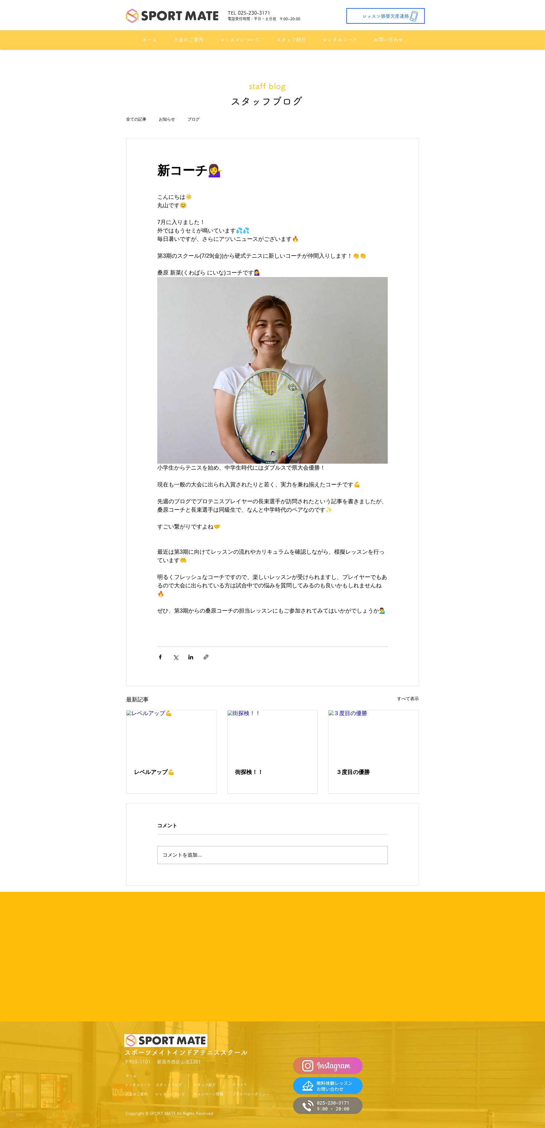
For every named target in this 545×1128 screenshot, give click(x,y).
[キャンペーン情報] (208, 1094)
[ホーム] (131, 1076)
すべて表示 (408, 698)
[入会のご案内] (136, 1094)
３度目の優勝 (353, 772)
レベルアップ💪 (154, 772)
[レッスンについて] (170, 1094)
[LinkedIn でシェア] (191, 657)
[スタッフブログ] (169, 1085)
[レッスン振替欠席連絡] (385, 16)
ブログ (193, 119)
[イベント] (239, 1084)
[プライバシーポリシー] (250, 1094)
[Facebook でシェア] (160, 657)
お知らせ (167, 119)
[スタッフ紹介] (204, 1085)
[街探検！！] (273, 735)
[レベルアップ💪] (171, 735)
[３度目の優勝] (374, 735)
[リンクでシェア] (206, 657)
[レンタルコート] (138, 1085)
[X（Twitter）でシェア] (175, 657)
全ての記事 (136, 119)
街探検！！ (249, 772)
